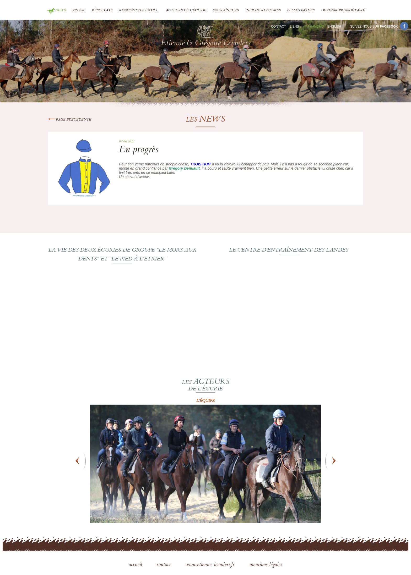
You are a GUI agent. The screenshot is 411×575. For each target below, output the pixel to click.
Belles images (301, 10)
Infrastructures (263, 10)
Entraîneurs (226, 10)
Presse (78, 10)
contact (164, 565)
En (334, 26)
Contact (278, 26)
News (60, 10)
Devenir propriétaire (343, 10)
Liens (294, 26)
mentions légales (265, 565)
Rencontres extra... (139, 10)
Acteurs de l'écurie (186, 10)
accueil (136, 565)
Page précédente (69, 120)
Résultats (102, 10)
